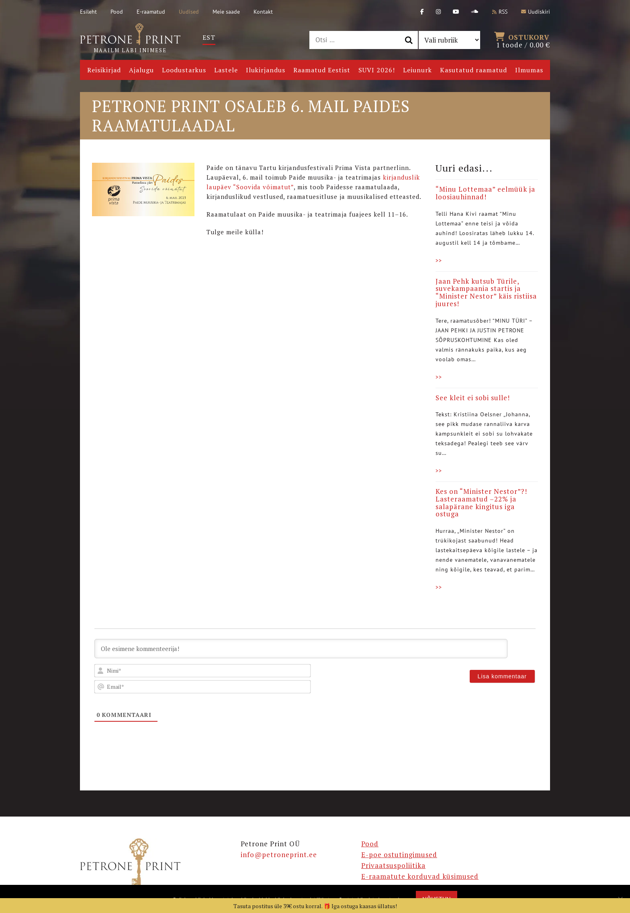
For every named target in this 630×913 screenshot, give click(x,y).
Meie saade (226, 11)
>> (439, 260)
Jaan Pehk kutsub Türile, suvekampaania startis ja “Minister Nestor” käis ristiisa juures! (486, 292)
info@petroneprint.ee (279, 854)
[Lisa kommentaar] (502, 676)
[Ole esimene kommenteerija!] (300, 648)
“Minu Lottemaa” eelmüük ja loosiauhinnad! (485, 192)
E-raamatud (151, 11)
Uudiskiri (535, 11)
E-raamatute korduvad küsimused (420, 876)
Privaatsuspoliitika (393, 865)
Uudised (189, 11)
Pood (116, 11)
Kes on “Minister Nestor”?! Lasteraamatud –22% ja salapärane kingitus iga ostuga (481, 502)
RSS (499, 11)
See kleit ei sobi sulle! (473, 397)
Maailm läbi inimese (130, 38)
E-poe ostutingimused (399, 854)
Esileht (88, 11)
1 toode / (523, 40)
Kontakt (263, 11)
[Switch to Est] (208, 37)
